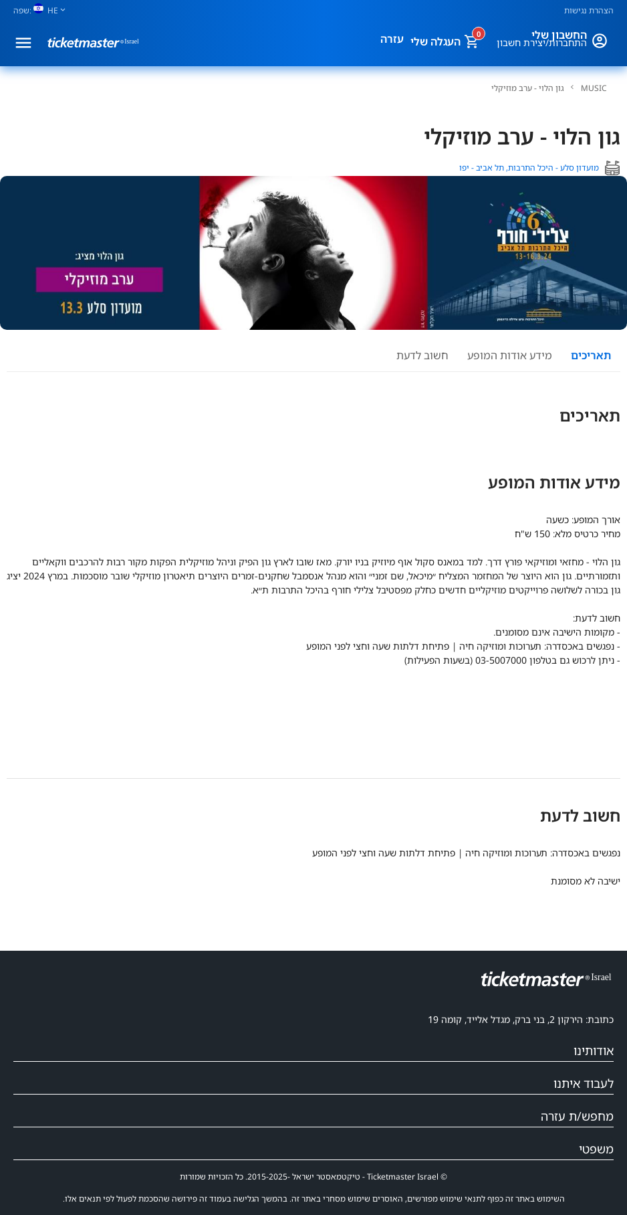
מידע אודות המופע (509, 355)
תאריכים (591, 355)
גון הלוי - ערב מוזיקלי (527, 88)
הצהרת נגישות (589, 10)
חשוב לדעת (422, 355)
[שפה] (44, 10)
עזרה (392, 38)
